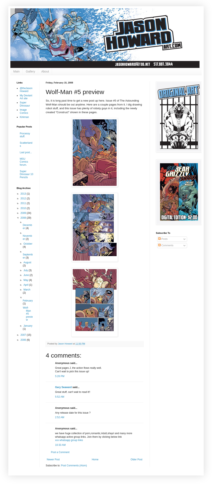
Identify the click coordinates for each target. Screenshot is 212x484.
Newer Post (53, 459)
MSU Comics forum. (24, 161)
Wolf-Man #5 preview (28, 313)
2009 (24, 213)
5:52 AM (59, 396)
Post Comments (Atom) (74, 465)
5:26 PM (59, 376)
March (26, 289)
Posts (163, 239)
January (27, 325)
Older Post (136, 459)
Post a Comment (60, 452)
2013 (24, 193)
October (27, 243)
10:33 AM (60, 445)
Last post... (26, 152)
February (28, 300)
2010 (24, 208)
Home (95, 459)
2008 (24, 217)
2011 (24, 203)
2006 (24, 339)
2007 (24, 334)
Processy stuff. (25, 135)
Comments (165, 245)
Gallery (30, 71)
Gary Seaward (63, 387)
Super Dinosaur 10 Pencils (26, 174)
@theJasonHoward (26, 90)
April (26, 284)
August (27, 262)
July (26, 270)
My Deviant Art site (26, 97)
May (26, 280)
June (26, 275)
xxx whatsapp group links (69, 440)
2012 (24, 198)
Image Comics (24, 111)
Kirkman (24, 117)
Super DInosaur (25, 104)
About (45, 71)
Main (16, 71)
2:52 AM (59, 417)
